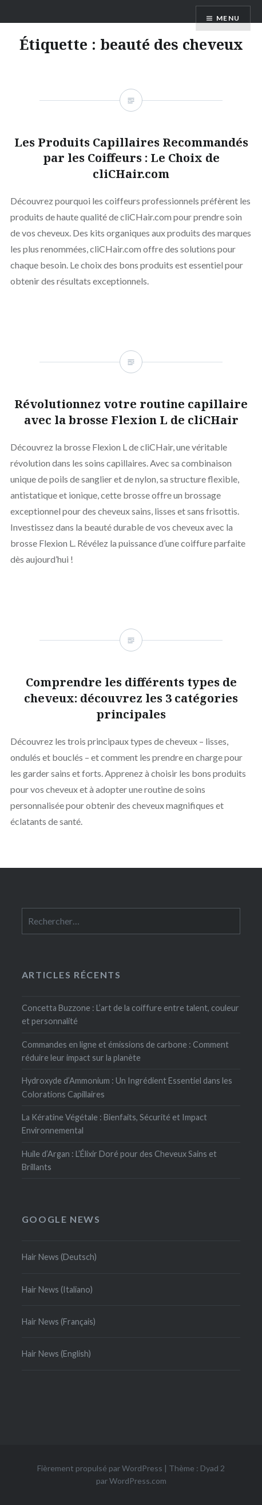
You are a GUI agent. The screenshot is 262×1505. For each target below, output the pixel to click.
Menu (228, 18)
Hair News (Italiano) (57, 1289)
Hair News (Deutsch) (59, 1257)
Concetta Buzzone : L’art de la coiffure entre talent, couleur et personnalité (130, 1014)
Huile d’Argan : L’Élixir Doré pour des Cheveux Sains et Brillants (119, 1160)
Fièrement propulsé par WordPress (99, 1468)
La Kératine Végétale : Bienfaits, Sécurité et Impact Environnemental (114, 1123)
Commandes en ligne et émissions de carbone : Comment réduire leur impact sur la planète (125, 1051)
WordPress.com (137, 1481)
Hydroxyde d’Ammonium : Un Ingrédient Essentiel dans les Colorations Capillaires (127, 1087)
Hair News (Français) (59, 1321)
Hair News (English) (56, 1353)
